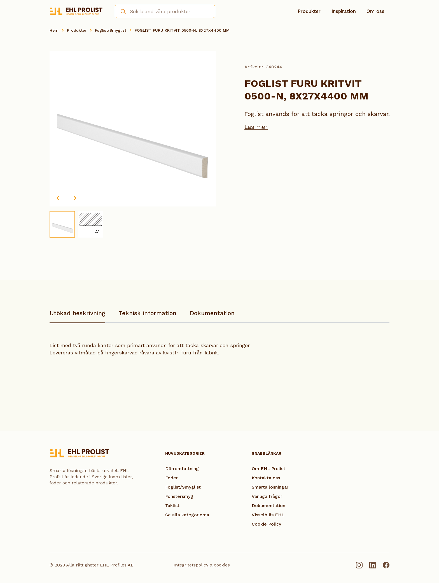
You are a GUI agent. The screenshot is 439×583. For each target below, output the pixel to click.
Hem (54, 30)
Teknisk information (147, 313)
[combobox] (165, 11)
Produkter (309, 11)
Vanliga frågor (267, 496)
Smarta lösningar (270, 487)
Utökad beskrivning (77, 313)
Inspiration (343, 11)
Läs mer (256, 126)
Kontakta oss (266, 477)
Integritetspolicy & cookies (202, 565)
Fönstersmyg (179, 496)
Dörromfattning (182, 468)
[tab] (77, 315)
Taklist (172, 505)
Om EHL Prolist (268, 468)
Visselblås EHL (268, 514)
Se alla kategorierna (187, 514)
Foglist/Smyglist (110, 30)
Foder (171, 477)
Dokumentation (212, 313)
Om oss (375, 11)
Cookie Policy (266, 524)
